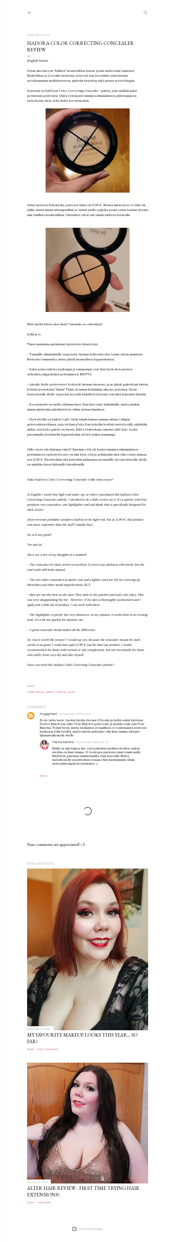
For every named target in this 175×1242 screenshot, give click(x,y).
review (72, 691)
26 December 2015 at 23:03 (91, 742)
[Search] (145, 12)
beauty (40, 691)
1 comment (44, 1202)
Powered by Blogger (87, 1228)
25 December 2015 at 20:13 (75, 714)
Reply (44, 775)
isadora (50, 691)
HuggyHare (48, 714)
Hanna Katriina (63, 742)
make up (61, 691)
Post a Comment (47, 1049)
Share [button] (30, 686)
